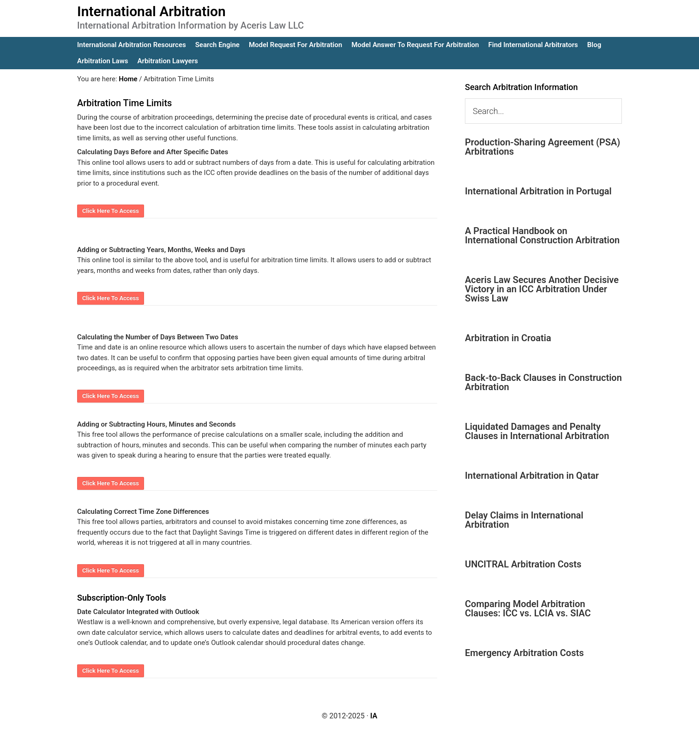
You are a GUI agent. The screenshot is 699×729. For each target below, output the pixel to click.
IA (373, 715)
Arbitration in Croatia (508, 337)
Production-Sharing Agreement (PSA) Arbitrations (542, 147)
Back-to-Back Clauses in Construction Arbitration (543, 382)
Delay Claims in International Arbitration (524, 520)
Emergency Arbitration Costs (524, 652)
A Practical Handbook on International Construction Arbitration (542, 235)
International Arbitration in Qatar (532, 475)
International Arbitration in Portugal (538, 191)
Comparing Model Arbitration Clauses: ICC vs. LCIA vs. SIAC (528, 608)
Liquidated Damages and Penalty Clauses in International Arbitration (537, 431)
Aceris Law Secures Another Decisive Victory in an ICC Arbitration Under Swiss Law (542, 289)
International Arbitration (151, 11)
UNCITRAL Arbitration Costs (523, 564)
